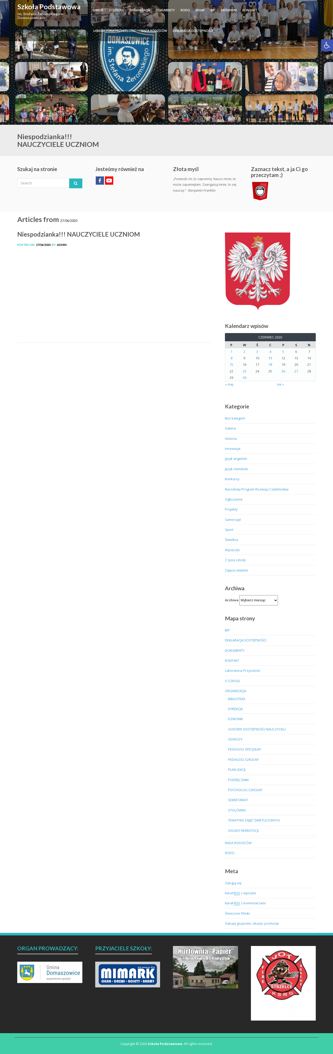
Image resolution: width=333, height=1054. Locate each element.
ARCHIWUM (229, 10)
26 (283, 371)
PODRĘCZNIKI (238, 780)
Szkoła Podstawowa (49, 6)
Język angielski (236, 458)
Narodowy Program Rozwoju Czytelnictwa (256, 489)
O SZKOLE (116, 10)
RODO (185, 10)
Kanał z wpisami (240, 893)
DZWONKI (235, 719)
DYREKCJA (235, 709)
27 (296, 371)
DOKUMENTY (165, 10)
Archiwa (232, 600)
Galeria (230, 428)
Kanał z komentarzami (245, 903)
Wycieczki (232, 550)
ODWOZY (235, 739)
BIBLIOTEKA (236, 698)
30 (244, 377)
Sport (229, 529)
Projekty (231, 509)
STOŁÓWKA (237, 810)
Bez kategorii (235, 418)
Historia (231, 438)
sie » (280, 384)
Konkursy (232, 479)
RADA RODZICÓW (154, 31)
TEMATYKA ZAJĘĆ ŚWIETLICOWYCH (254, 820)
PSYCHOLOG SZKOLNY (245, 790)
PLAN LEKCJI (237, 769)
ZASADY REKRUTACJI (243, 830)
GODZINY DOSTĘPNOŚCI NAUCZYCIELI (257, 729)
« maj (229, 384)
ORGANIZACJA (139, 10)
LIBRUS (98, 10)
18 (270, 364)
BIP (213, 10)
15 (231, 364)
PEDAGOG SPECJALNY (244, 749)
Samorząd (233, 519)
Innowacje (233, 448)
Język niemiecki (236, 469)
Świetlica (231, 539)
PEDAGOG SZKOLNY (243, 759)
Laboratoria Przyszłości (114, 31)
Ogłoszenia (233, 499)
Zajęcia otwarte (236, 570)
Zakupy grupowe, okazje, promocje (252, 923)
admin (62, 244)
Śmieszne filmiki (237, 913)
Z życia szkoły (235, 560)
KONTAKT (249, 10)
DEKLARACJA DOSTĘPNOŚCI (193, 31)
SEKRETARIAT (238, 800)
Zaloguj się (233, 883)
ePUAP (200, 10)
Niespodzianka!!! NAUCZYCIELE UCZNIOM (78, 234)
